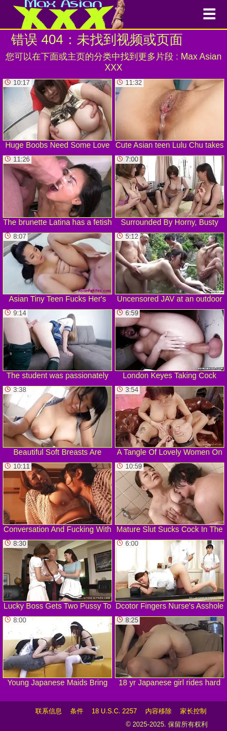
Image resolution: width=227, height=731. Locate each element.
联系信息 (48, 711)
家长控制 (193, 711)
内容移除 (158, 711)
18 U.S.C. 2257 (114, 711)
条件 (76, 711)
